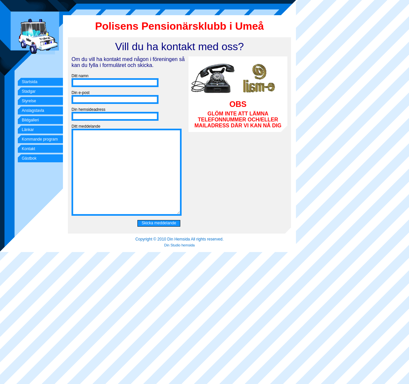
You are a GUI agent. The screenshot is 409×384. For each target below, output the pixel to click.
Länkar (28, 129)
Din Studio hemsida (179, 245)
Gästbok (29, 158)
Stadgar (29, 91)
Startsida (29, 82)
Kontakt (28, 148)
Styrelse (29, 101)
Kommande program (40, 139)
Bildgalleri (30, 120)
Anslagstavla (33, 110)
